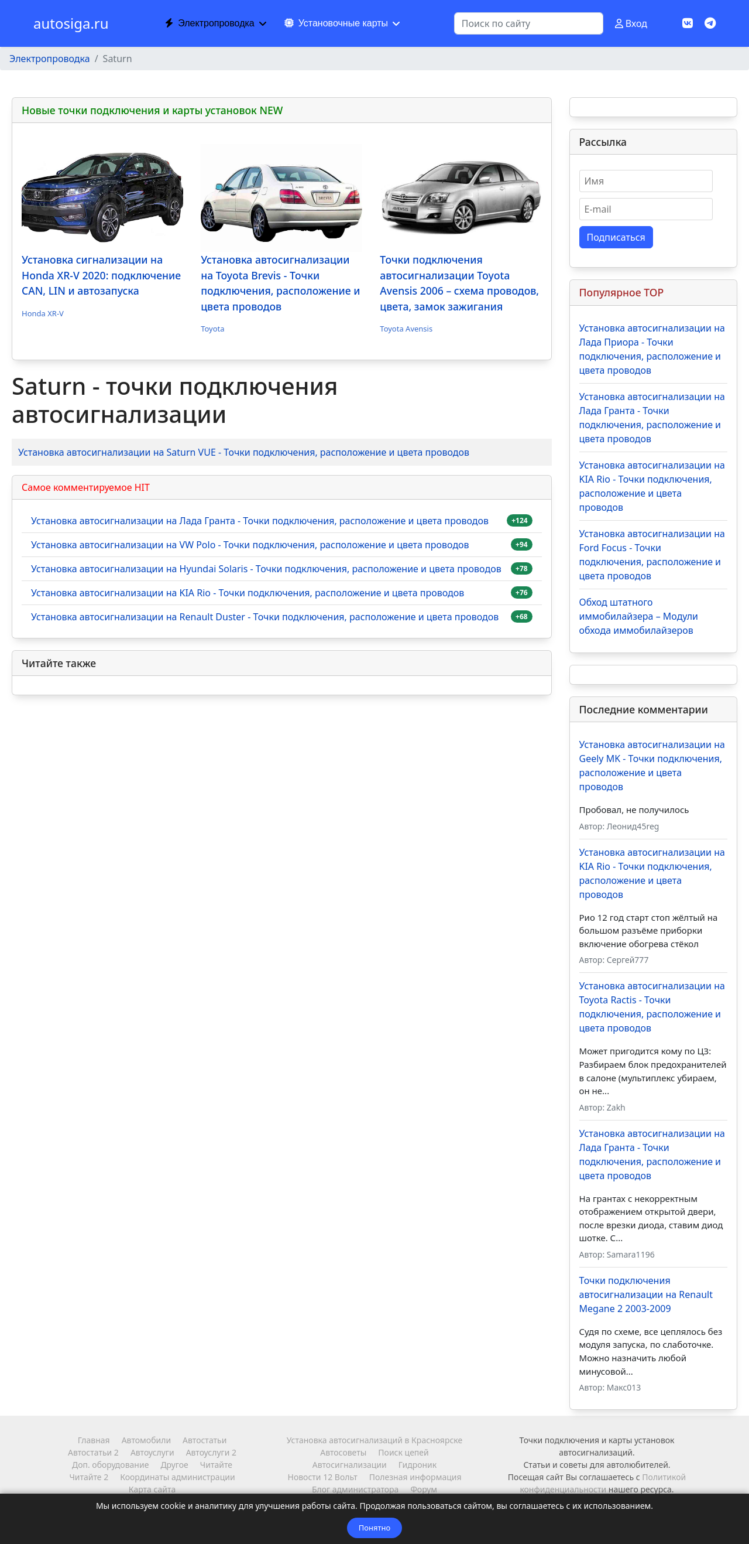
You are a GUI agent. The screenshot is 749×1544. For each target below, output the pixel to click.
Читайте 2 (88, 1476)
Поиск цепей (403, 1452)
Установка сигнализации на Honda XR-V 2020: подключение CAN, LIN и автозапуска (101, 275)
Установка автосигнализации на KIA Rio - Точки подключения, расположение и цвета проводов (247, 592)
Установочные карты (336, 23)
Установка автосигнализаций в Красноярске (374, 1440)
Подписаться (616, 237)
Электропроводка (209, 23)
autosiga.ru (71, 23)
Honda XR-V (43, 313)
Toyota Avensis (406, 328)
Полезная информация (415, 1476)
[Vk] (687, 23)
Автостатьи (204, 1440)
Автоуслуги (152, 1452)
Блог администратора (355, 1489)
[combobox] (528, 23)
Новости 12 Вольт (322, 1476)
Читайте (216, 1464)
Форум (423, 1489)
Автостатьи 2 (93, 1452)
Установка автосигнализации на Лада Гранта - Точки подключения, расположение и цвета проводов (260, 520)
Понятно (374, 1527)
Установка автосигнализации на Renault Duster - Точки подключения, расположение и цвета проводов (265, 616)
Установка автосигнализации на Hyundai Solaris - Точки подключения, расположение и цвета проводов (266, 568)
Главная (94, 1440)
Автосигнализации (349, 1464)
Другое (174, 1464)
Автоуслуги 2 (211, 1452)
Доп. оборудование (110, 1464)
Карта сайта (152, 1489)
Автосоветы (343, 1452)
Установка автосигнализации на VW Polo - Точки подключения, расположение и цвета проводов (250, 544)
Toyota (212, 328)
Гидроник (417, 1464)
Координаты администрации (177, 1476)
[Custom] (710, 23)
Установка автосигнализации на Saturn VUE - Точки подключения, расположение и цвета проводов (243, 452)
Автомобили (146, 1440)
